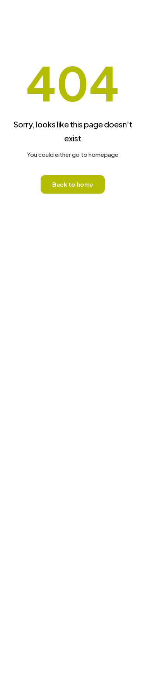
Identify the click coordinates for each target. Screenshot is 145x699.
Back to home (72, 184)
